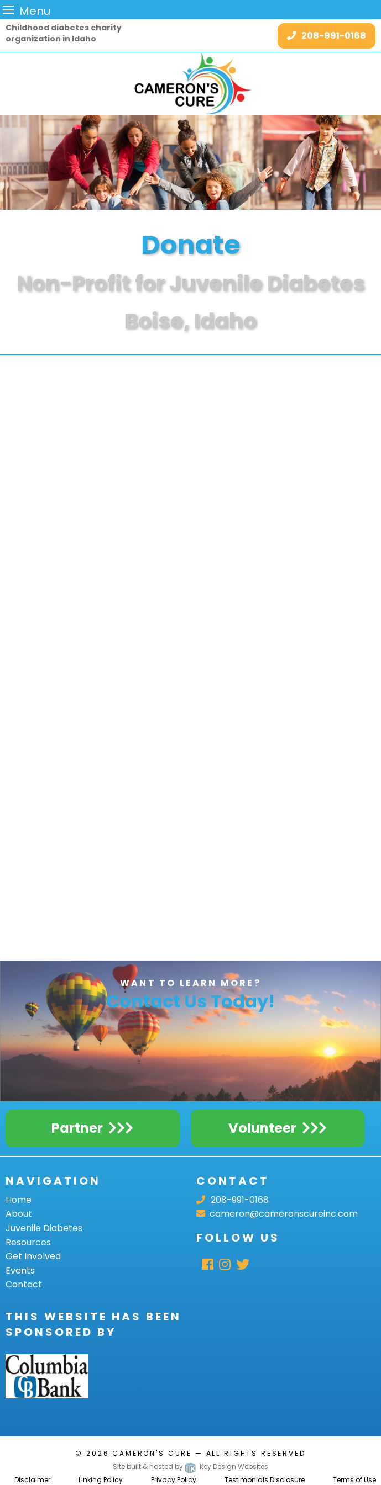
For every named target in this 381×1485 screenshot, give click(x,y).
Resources (28, 1242)
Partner (77, 1128)
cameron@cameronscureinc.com (277, 1213)
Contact (24, 1284)
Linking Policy (101, 1479)
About (19, 1213)
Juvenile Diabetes (44, 1228)
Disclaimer (32, 1479)
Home (19, 1200)
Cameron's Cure (152, 1453)
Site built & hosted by (190, 1466)
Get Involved (33, 1256)
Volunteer (262, 1128)
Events (20, 1270)
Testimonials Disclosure (265, 1479)
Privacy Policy (173, 1479)
